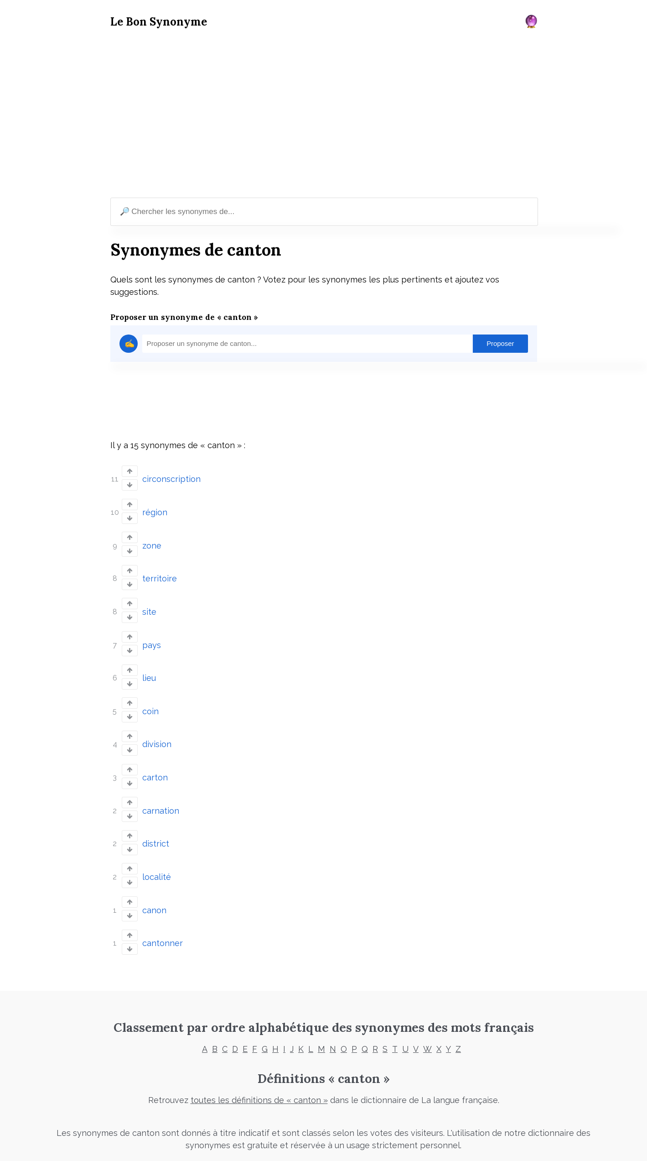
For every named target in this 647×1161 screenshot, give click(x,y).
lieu (149, 665)
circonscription (171, 478)
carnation (160, 790)
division (156, 728)
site (149, 603)
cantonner (162, 915)
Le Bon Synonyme (158, 22)
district (155, 822)
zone (151, 540)
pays (151, 634)
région (154, 509)
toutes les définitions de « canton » (259, 1072)
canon (154, 884)
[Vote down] (130, 484)
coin (150, 697)
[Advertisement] (323, 114)
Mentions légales (246, 1142)
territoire (159, 572)
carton (155, 759)
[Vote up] (130, 471)
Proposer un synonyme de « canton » (184, 317)
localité (156, 853)
